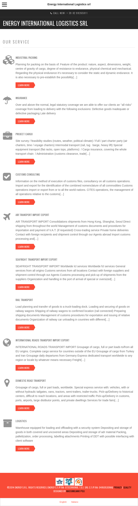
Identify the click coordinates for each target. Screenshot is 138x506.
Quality (127, 487)
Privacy (117, 487)
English (63, 502)
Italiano (74, 502)
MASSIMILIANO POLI (75, 491)
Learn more (24, 85)
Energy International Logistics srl (45, 23)
